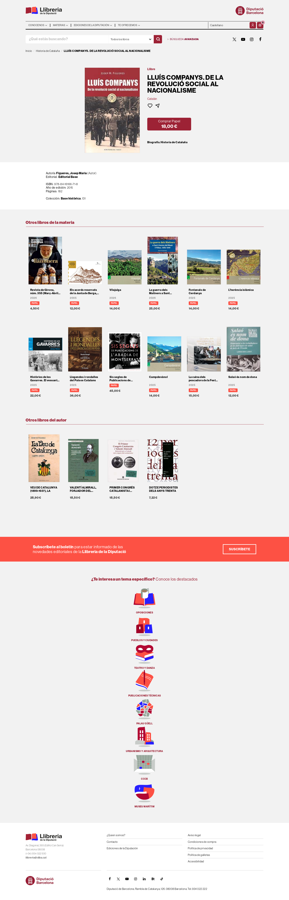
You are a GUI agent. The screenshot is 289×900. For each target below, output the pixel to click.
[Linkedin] (144, 879)
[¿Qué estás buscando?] (67, 39)
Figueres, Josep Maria (71, 173)
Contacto (112, 841)
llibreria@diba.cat (36, 857)
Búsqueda (183, 39)
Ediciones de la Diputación (122, 848)
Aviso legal (194, 835)
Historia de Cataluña (174, 142)
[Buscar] (158, 39)
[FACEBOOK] (260, 39)
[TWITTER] (234, 39)
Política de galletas (199, 854)
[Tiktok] (162, 879)
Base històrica (71, 198)
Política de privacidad (200, 848)
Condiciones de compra (202, 841)
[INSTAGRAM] (252, 39)
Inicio (29, 50)
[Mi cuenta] (253, 25)
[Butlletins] (153, 879)
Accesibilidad (196, 861)
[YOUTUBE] (243, 39)
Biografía (153, 142)
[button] (260, 25)
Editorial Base (68, 177)
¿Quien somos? (116, 835)
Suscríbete (239, 549)
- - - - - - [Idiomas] (228, 25)
